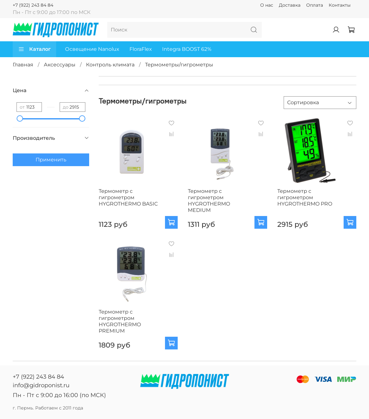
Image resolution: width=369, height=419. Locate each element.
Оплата (314, 5)
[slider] (19, 118)
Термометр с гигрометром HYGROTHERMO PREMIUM (120, 321)
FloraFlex (140, 49)
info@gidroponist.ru (41, 385)
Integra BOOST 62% (186, 49)
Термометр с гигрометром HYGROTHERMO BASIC (128, 197)
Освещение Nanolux (92, 49)
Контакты (340, 5)
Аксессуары (60, 65)
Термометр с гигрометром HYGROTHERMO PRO (304, 197)
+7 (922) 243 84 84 (33, 5)
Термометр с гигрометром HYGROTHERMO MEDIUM (209, 200)
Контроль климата (110, 65)
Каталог (34, 49)
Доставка (289, 5)
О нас (266, 5)
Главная (23, 65)
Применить (51, 160)
